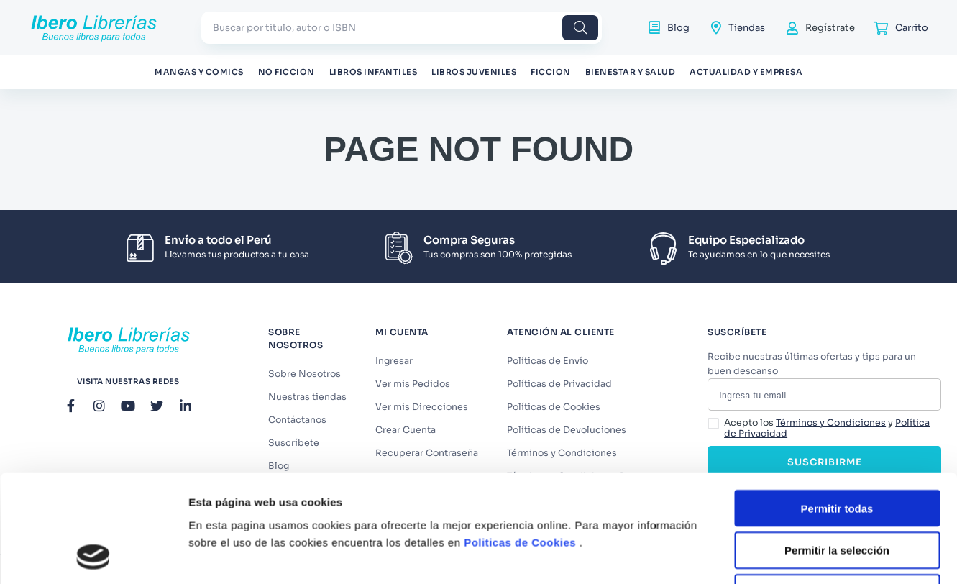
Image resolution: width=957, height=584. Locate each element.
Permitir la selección (836, 304)
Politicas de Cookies (520, 297)
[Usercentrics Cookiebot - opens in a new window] (93, 410)
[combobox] (401, 28)
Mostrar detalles (778, 410)
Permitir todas (837, 262)
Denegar (836, 347)
